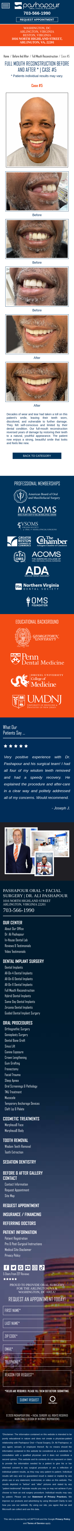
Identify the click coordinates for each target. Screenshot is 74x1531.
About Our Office (14, 929)
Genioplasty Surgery (16, 1035)
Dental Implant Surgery (23, 961)
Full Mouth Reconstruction (45, 56)
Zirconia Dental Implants (19, 1007)
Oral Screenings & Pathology (21, 1086)
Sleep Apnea (12, 1080)
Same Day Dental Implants (20, 1002)
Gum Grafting (12, 1063)
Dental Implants (14, 967)
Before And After (20, 56)
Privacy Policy (12, 1255)
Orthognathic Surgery (17, 1029)
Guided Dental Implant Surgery (22, 1013)
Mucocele (10, 1098)
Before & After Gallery (23, 1173)
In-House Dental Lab (16, 940)
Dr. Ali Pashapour (14, 934)
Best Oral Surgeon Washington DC (45, 864)
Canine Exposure (14, 1052)
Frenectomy (11, 1069)
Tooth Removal (15, 1140)
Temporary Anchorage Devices (22, 1103)
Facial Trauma (13, 1075)
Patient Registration (16, 1238)
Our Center (12, 922)
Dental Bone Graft (15, 1040)
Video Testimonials (15, 951)
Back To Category (37, 455)
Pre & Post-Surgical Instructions (23, 1244)
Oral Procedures (18, 1023)
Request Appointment (17, 1190)
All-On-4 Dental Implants (18, 973)
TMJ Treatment (13, 1092)
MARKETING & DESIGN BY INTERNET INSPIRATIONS (37, 1419)
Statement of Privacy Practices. (49, 1497)
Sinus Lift (10, 1046)
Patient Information (20, 1232)
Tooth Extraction (14, 1152)
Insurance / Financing (22, 1214)
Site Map (10, 1196)
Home (6, 56)
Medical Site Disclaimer (18, 1250)
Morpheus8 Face (14, 1125)
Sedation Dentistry (19, 1162)
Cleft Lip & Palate (14, 1109)
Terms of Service (36, 1523)
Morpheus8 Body (14, 1130)
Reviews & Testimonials (18, 946)
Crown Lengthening (16, 1057)
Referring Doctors (19, 1223)
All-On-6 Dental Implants (19, 979)
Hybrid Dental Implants (18, 996)
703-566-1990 (37, 13)
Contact (10, 1178)
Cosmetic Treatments (21, 1119)
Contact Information (16, 1184)
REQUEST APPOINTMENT (37, 19)
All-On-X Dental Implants (18, 985)
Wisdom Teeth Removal (18, 1146)
